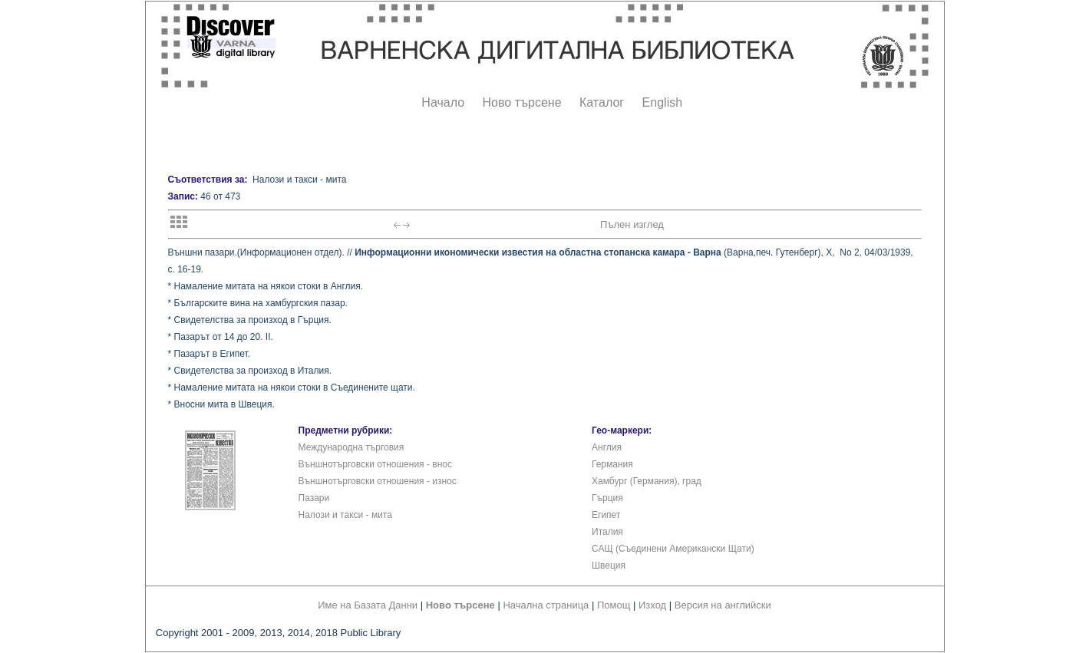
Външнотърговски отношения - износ (378, 481)
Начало (442, 102)
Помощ (613, 605)
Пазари (314, 498)
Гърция (607, 498)
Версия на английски (723, 605)
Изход (652, 605)
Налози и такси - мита (345, 515)
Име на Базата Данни (367, 605)
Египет (606, 515)
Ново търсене (522, 102)
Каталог (601, 102)
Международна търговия (351, 447)
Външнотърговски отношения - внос (375, 464)
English (662, 102)
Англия (607, 447)
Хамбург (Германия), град (646, 481)
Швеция (608, 565)
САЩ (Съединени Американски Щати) (673, 548)
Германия (612, 464)
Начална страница (546, 605)
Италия (607, 531)
